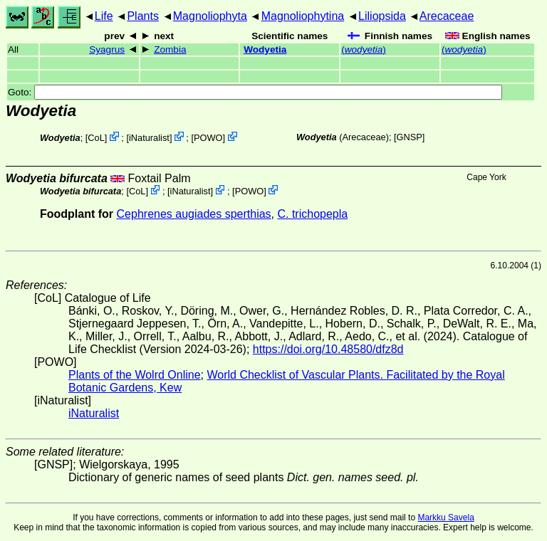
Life (104, 16)
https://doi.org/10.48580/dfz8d (328, 349)
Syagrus (107, 49)
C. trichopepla (312, 214)
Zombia (170, 49)
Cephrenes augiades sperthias (194, 214)
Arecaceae (447, 16)
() (363, 49)
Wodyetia (265, 49)
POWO (208, 137)
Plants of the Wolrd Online (134, 375)
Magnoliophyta (210, 16)
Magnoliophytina (303, 16)
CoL (96, 137)
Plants (142, 16)
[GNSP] (409, 137)
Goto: (255, 92)
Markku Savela (445, 517)
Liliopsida (382, 16)
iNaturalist (149, 137)
